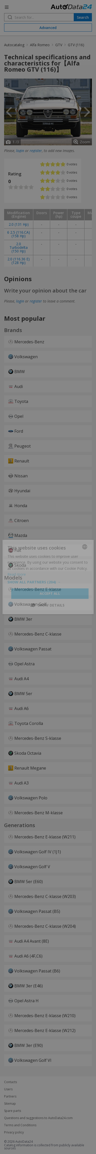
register (36, 150)
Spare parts (12, 1110)
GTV (58, 44)
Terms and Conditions (20, 1125)
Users (8, 1089)
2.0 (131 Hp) (19, 224)
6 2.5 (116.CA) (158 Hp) (18, 234)
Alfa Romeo (40, 44)
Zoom (85, 141)
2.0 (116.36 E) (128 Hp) (18, 261)
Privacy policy (14, 1132)
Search (83, 17)
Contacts (10, 1082)
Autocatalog (14, 44)
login (20, 150)
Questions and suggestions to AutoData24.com (38, 1118)
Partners (10, 1096)
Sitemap (10, 1103)
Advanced (48, 27)
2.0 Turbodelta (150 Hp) (18, 247)
